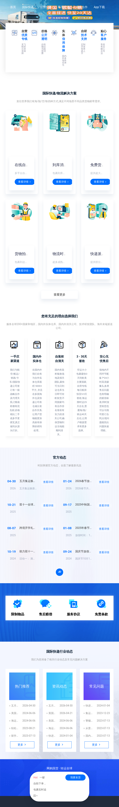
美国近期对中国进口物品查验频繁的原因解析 (15, 713)
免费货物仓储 (101, 165)
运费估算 (46, 7)
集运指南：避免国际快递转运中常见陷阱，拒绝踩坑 (89, 713)
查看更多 (59, 294)
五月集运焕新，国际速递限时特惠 (15, 705)
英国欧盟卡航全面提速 (52, 713)
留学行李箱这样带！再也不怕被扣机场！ (15, 735)
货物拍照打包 (26, 254)
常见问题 (96, 686)
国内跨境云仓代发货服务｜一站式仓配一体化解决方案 (89, 735)
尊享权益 (64, 7)
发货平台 (16, 22)
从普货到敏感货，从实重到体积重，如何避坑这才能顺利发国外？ (89, 728)
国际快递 (28, 7)
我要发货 (75, 777)
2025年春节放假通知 (88, 528)
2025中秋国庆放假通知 (89, 504)
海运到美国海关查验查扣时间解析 (15, 720)
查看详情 (24, 181)
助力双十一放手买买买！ (34, 551)
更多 (31, 22)
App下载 (99, 7)
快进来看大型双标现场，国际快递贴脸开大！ (52, 735)
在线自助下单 (26, 165)
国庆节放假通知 (85, 551)
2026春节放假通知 (86, 481)
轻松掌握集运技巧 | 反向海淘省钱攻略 (15, 728)
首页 (13, 7)
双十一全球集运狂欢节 (33, 504)
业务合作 (82, 7)
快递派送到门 (101, 254)
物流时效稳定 (64, 254)
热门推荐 (22, 686)
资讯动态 (59, 686)
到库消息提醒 (64, 165)
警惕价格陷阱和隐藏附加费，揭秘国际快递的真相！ (89, 720)
